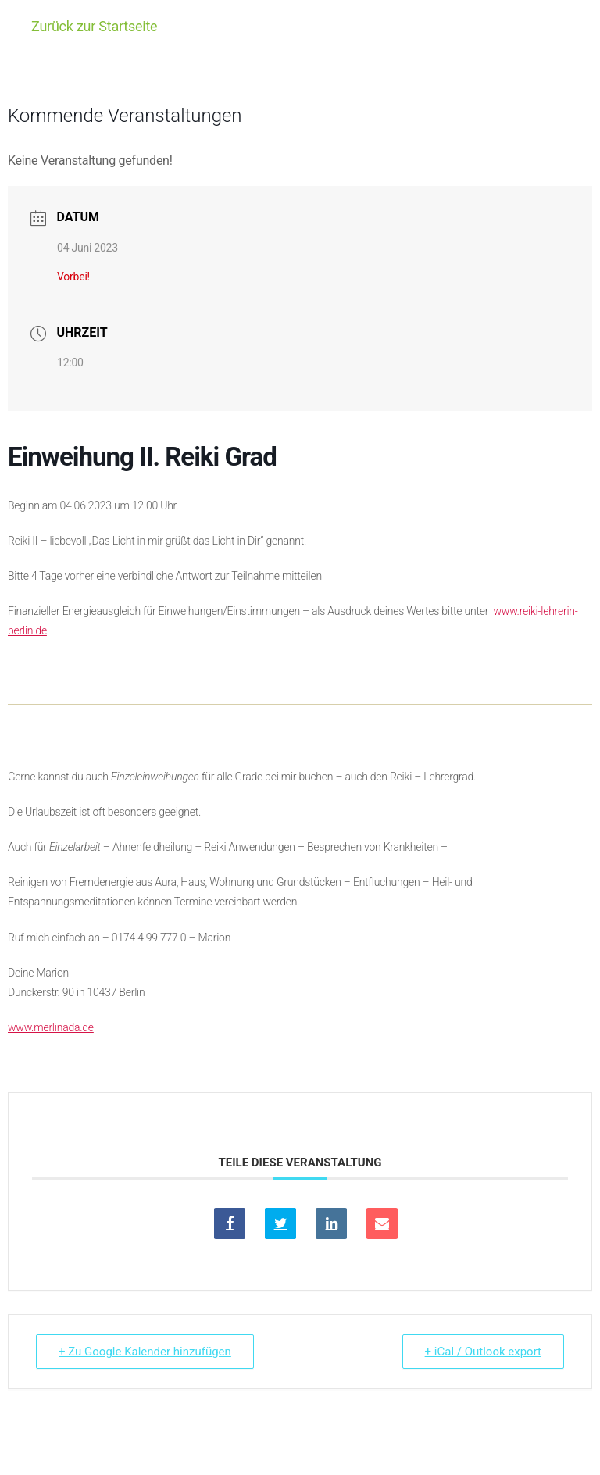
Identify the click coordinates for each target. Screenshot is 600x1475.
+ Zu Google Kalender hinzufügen (145, 1352)
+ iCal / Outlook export (483, 1352)
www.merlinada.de (51, 1027)
